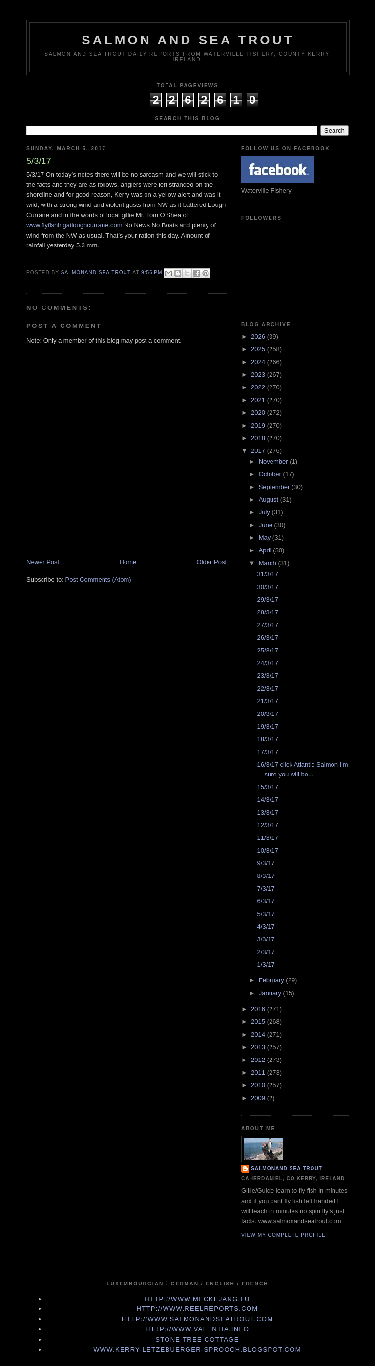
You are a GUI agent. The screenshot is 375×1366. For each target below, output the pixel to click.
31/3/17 (267, 574)
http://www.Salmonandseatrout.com (197, 1319)
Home (128, 562)
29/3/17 (267, 599)
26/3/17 (267, 637)
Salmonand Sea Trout (286, 1168)
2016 (259, 1009)
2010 (259, 1085)
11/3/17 (267, 837)
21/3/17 (267, 701)
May (265, 537)
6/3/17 (265, 901)
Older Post (212, 562)
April (266, 550)
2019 (259, 425)
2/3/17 (265, 952)
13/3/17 (267, 812)
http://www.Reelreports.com (197, 1308)
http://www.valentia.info (197, 1329)
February (272, 980)
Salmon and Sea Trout (188, 40)
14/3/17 (267, 799)
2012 (259, 1059)
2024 (259, 362)
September (275, 486)
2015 (259, 1021)
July (265, 512)
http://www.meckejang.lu (197, 1299)
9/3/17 (265, 863)
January (271, 993)
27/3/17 (267, 625)
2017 (259, 450)
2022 (259, 387)
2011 (259, 1072)
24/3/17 (267, 663)
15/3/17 (267, 787)
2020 (259, 412)
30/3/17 (267, 587)
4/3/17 (265, 926)
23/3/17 (267, 675)
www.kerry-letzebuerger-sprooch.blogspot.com (197, 1349)
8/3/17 (265, 875)
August (269, 499)
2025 (259, 349)
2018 (259, 438)
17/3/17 (267, 751)
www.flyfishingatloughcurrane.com (74, 225)
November (274, 461)
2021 (259, 400)
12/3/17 (267, 825)
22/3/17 (267, 688)
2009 (259, 1097)
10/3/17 (267, 850)
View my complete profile (283, 1235)
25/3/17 (267, 650)
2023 (259, 374)
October (271, 474)
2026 (259, 336)
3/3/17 (265, 939)
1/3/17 (265, 964)
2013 (259, 1047)
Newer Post (42, 562)
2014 (259, 1034)
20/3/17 (267, 713)
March (268, 563)
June (266, 525)
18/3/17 (267, 739)
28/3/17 (267, 612)
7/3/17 (265, 888)
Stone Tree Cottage (197, 1339)
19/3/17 (267, 726)
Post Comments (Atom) (98, 579)
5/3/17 (265, 913)
